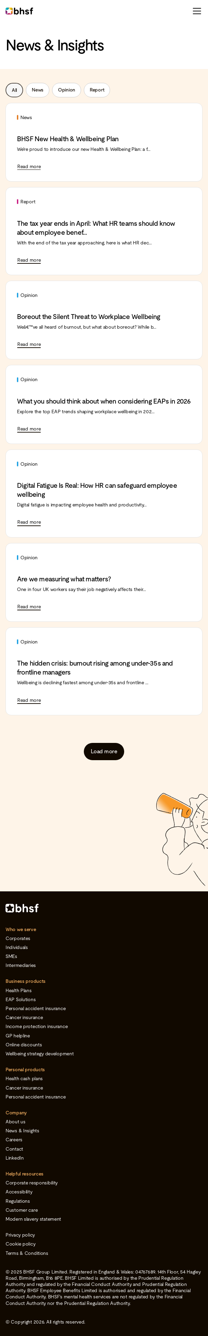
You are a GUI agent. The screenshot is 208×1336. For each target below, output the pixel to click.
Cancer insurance (24, 1017)
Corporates (18, 938)
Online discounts (24, 1044)
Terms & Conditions (27, 1253)
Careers (14, 1139)
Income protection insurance (37, 1026)
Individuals (17, 947)
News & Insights (22, 1130)
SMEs (11, 956)
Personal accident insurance (36, 1008)
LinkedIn (15, 1158)
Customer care (22, 1210)
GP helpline (18, 1035)
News (37, 90)
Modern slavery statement (33, 1219)
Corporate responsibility (32, 1182)
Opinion (66, 90)
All (14, 90)
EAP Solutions (21, 999)
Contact (14, 1149)
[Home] (104, 908)
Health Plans (19, 990)
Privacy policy (20, 1235)
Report (97, 90)
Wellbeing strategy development (39, 1053)
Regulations (18, 1201)
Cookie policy (20, 1244)
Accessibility (19, 1191)
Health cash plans (24, 1078)
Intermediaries (21, 965)
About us (16, 1121)
